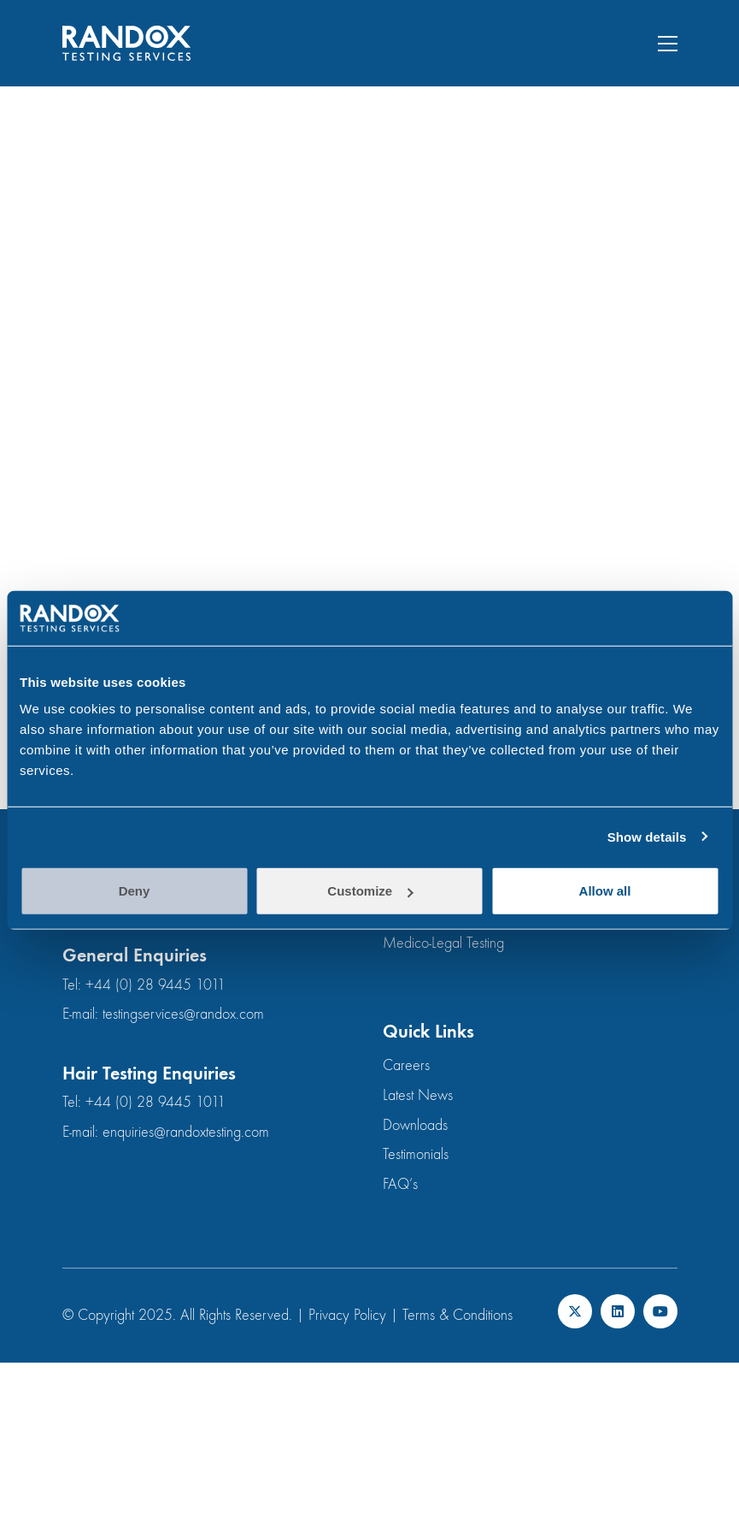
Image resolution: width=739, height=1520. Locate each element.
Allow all (605, 891)
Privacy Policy (347, 1315)
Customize (370, 891)
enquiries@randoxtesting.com (186, 1132)
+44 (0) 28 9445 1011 (155, 985)
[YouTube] (660, 1311)
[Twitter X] (575, 1311)
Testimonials (416, 1154)
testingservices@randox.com (183, 1014)
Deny (134, 891)
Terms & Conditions (457, 1315)
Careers (406, 1065)
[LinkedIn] (618, 1311)
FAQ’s (400, 1184)
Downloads (415, 1125)
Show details (647, 836)
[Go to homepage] (126, 43)
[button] (667, 44)
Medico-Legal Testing (443, 943)
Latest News (418, 1095)
